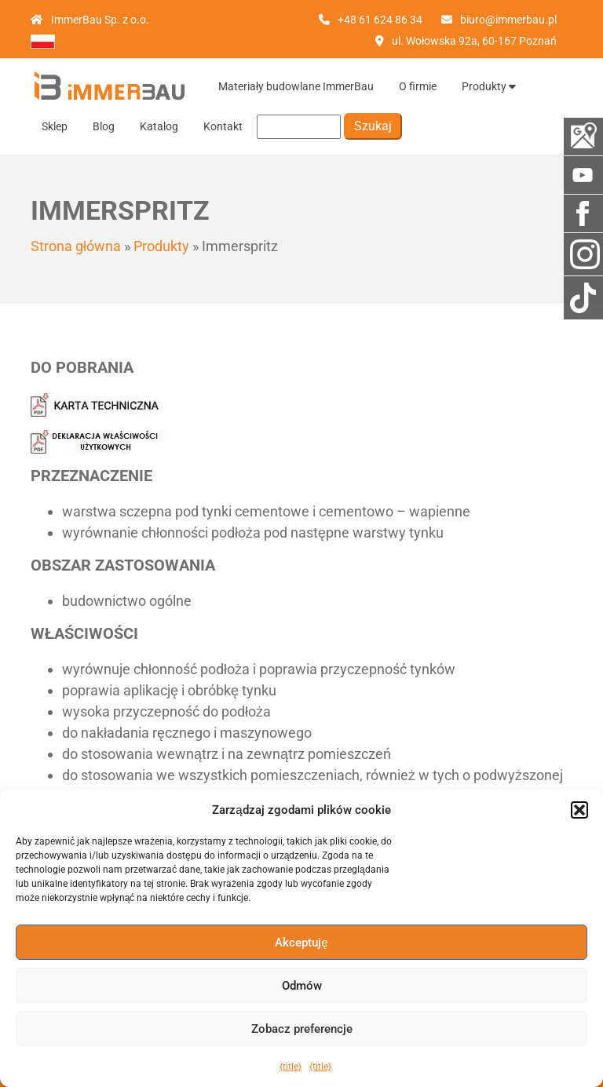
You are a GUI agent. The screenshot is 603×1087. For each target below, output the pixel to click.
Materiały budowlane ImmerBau (296, 86)
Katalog (159, 126)
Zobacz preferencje (302, 1029)
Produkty (489, 86)
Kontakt (223, 126)
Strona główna (76, 246)
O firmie (418, 86)
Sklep (55, 126)
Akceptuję (301, 943)
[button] (579, 810)
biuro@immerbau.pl (508, 19)
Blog (104, 126)
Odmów (302, 986)
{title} (291, 1066)
